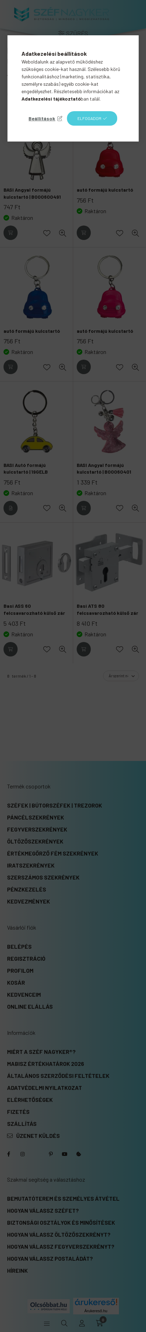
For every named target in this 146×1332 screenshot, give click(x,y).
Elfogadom (89, 118)
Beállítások (41, 118)
